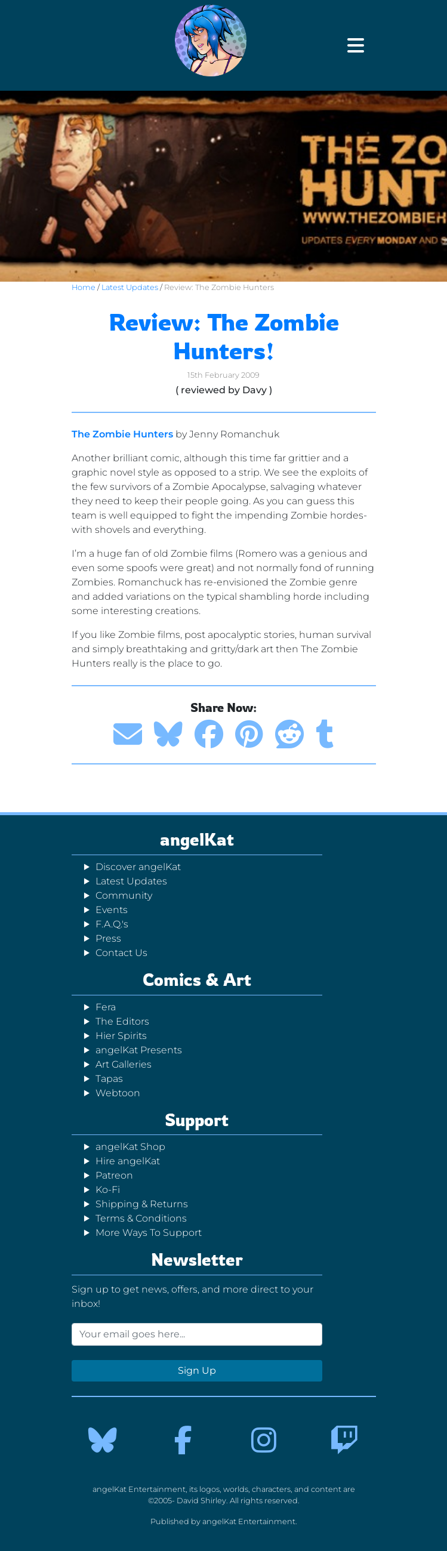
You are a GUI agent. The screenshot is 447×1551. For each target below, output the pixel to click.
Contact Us (121, 952)
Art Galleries (123, 1064)
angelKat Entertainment (248, 1521)
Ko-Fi (107, 1189)
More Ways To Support (148, 1232)
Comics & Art (197, 979)
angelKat (197, 839)
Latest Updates (129, 287)
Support (197, 1119)
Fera (105, 1007)
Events (111, 909)
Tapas (109, 1078)
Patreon (114, 1175)
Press (108, 938)
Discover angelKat (138, 866)
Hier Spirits (121, 1035)
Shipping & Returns (141, 1204)
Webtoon (117, 1093)
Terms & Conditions (141, 1218)
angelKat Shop (130, 1146)
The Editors (122, 1021)
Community (123, 895)
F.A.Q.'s (111, 924)
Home (83, 287)
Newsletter (197, 1259)
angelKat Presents (138, 1050)
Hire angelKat (127, 1161)
